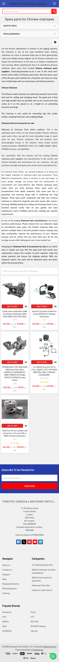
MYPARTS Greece (38, 626)
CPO (4, 617)
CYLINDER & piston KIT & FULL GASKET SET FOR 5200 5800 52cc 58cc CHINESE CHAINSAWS (44, 371)
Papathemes (37, 649)
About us (6, 565)
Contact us (7, 569)
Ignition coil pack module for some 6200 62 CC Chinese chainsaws (44, 314)
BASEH (5, 621)
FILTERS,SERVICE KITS (42, 565)
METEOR (34, 621)
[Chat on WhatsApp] (53, 656)
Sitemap (6, 593)
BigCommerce (50, 646)
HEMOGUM (7, 631)
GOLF (4, 626)
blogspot (6, 574)
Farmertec (6, 612)
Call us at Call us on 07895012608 (29, 535)
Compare (26, 306)
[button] (55, 42)
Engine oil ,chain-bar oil (42, 590)
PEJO (33, 612)
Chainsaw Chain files (41, 585)
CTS (32, 617)
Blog (4, 579)
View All (34, 631)
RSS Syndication (9, 588)
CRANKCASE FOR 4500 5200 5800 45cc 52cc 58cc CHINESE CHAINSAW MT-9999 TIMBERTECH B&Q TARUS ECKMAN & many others (15, 373)
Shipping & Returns (10, 583)
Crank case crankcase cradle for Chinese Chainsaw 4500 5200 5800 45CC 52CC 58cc (14, 314)
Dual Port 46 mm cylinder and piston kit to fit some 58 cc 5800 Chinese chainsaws (14, 433)
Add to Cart (12, 306)
